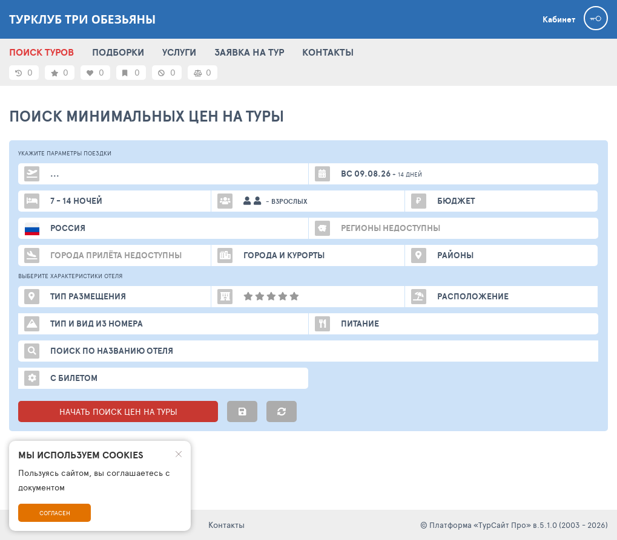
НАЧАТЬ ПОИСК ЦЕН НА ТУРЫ (118, 411)
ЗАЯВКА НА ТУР (249, 52)
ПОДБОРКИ (118, 52)
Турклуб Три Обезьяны (82, 19)
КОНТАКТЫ (328, 52)
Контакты (226, 524)
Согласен (54, 513)
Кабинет (559, 19)
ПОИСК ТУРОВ (41, 52)
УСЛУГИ (179, 52)
